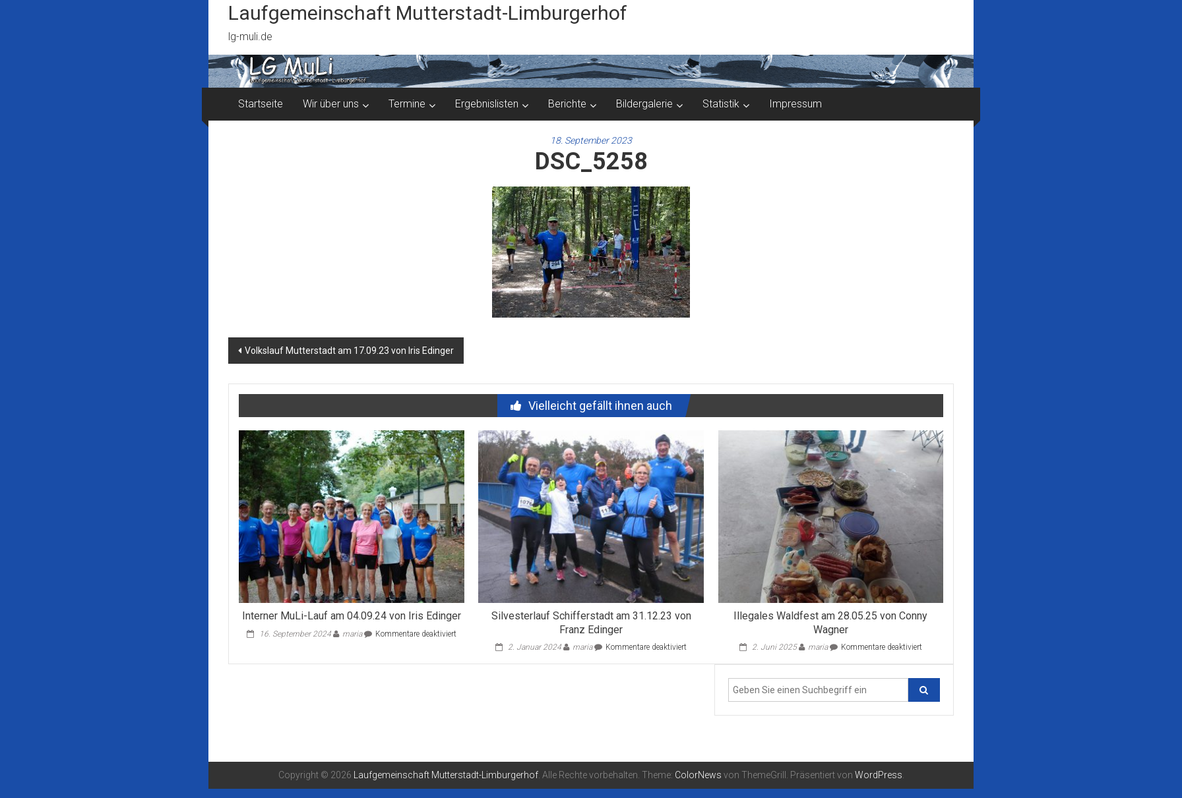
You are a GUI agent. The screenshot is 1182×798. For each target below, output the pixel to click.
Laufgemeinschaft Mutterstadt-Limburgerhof (427, 12)
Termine (407, 104)
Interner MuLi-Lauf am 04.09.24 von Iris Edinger (351, 616)
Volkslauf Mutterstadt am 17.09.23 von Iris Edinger (349, 350)
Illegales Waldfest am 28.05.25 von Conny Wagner (830, 623)
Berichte (567, 104)
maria (352, 634)
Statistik (720, 104)
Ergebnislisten (486, 104)
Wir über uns (331, 104)
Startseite (260, 104)
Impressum (795, 104)
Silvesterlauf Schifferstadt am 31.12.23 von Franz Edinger (591, 623)
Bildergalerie (644, 104)
